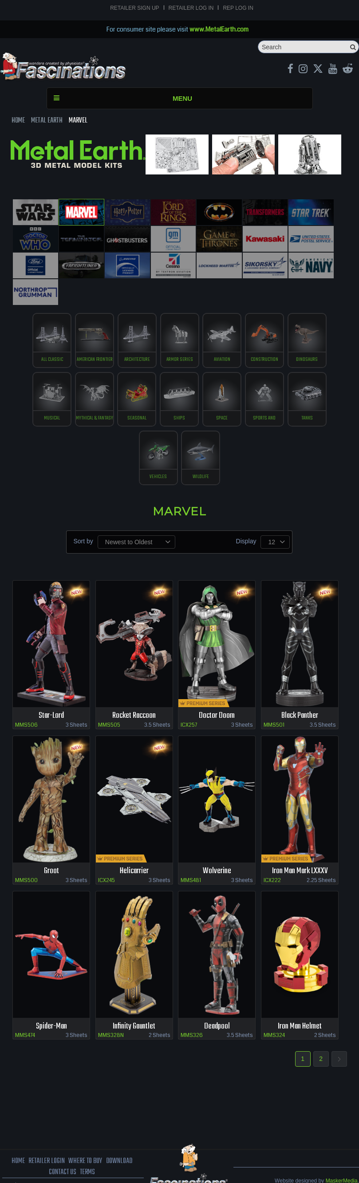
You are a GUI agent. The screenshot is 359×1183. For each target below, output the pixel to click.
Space (223, 389)
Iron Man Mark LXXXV (300, 844)
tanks (309, 389)
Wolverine (216, 844)
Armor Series (179, 328)
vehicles (158, 450)
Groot (51, 844)
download (119, 1134)
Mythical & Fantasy (93, 389)
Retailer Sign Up (134, 8)
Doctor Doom (217, 688)
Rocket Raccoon (134, 688)
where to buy (85, 1134)
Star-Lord (51, 688)
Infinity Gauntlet (134, 999)
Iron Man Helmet (300, 999)
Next (339, 1032)
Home (18, 121)
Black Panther (300, 688)
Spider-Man (51, 999)
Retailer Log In (191, 8)
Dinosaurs (309, 328)
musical (49, 389)
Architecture (136, 328)
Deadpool (216, 999)
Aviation (223, 328)
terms (88, 1146)
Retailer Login (46, 1134)
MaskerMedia (342, 1154)
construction (266, 328)
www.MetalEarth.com (219, 29)
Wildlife (201, 450)
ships (179, 389)
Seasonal (136, 389)
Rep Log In (238, 8)
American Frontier (93, 328)
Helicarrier (134, 844)
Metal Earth (47, 121)
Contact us (62, 1146)
